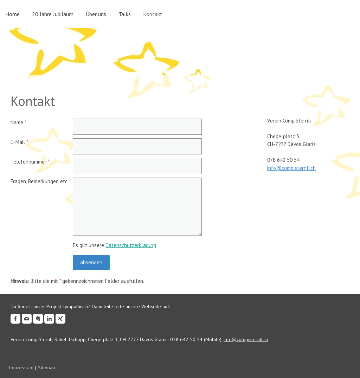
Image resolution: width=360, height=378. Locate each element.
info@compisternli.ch (291, 168)
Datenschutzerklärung (130, 245)
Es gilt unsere (114, 245)
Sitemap (46, 367)
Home (12, 13)
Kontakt (152, 13)
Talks (124, 13)
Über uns (96, 13)
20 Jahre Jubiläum (52, 13)
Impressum (21, 367)
